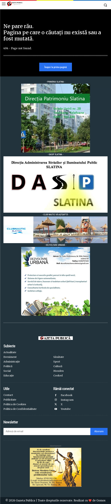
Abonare (99, 431)
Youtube (66, 409)
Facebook (66, 395)
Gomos (100, 500)
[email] (46, 431)
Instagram (67, 399)
